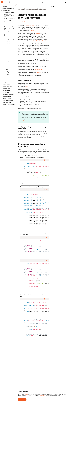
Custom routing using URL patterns (11, 54)
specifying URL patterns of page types (39, 40)
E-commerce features (7, 98)
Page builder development (9, 43)
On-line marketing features (8, 100)
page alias (38, 33)
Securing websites (6, 82)
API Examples (42, 2)
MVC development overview (9, 18)
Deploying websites (6, 84)
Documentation (27, 2)
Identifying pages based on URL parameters (11, 57)
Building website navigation (9, 39)
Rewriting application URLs (9, 74)
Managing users (6, 80)
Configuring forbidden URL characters (11, 65)
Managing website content (8, 86)
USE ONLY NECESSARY (58, 399)
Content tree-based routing (9, 51)
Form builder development (9, 41)
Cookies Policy (42, 395)
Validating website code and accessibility (9, 72)
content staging (38, 69)
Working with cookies (8, 67)
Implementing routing (8, 48)
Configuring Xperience (7, 78)
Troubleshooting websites (9, 76)
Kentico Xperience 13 (15, 2)
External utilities (6, 92)
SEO (32, 30)
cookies (26, 394)
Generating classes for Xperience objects (8, 35)
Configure (31, 399)
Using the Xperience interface (8, 8)
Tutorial (35, 2)
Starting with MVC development (7, 21)
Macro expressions (6, 90)
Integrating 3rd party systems (8, 94)
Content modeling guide (8, 26)
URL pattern (38, 72)
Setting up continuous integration (8, 24)
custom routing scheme (30, 25)
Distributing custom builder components (9, 46)
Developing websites (6, 10)
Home (19, 8)
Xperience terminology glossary (9, 104)
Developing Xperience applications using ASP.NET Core (9, 15)
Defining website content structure (9, 29)
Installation (5, 6)
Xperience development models (10, 12)
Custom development (7, 96)
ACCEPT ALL (22, 399)
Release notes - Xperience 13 (8, 102)
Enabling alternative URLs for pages (10, 61)
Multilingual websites (6, 88)
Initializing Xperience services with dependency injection (9, 32)
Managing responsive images (9, 69)
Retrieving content (7, 37)
